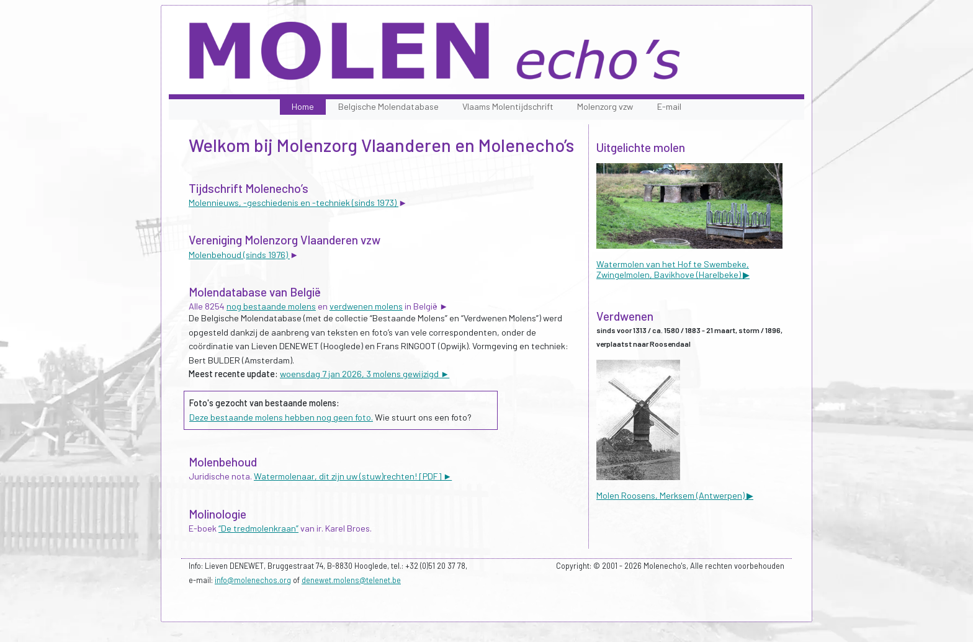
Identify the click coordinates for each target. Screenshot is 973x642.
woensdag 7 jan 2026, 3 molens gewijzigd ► (364, 373)
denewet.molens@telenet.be (351, 580)
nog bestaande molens (271, 306)
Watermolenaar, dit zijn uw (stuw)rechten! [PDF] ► (353, 476)
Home (303, 106)
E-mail (669, 106)
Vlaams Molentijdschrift (508, 106)
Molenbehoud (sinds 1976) (239, 254)
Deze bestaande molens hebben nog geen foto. (281, 417)
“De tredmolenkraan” (258, 528)
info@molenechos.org (253, 580)
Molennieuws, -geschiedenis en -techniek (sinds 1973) (293, 202)
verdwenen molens (366, 306)
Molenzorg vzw (605, 106)
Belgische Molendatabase (388, 106)
